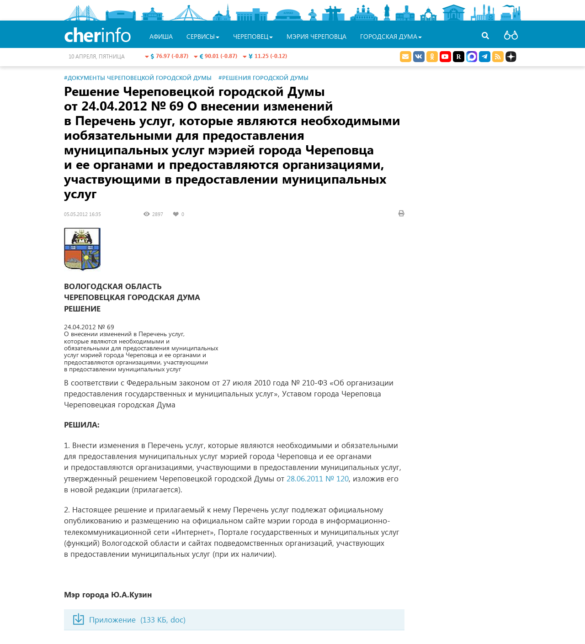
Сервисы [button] (202, 36)
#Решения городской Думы (263, 77)
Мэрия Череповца (316, 36)
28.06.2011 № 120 (318, 478)
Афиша (161, 36)
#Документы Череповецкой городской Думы (138, 77)
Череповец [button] (253, 36)
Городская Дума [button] (391, 36)
